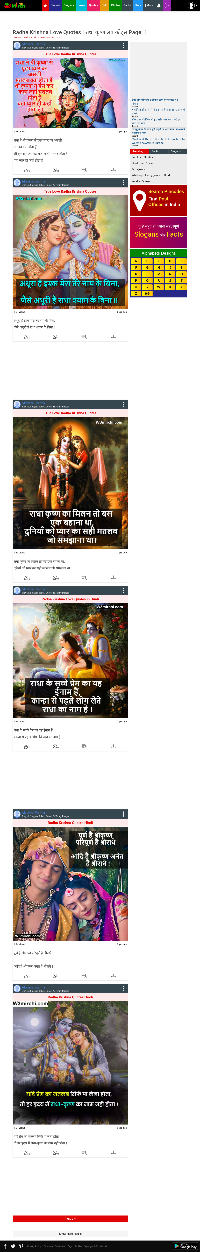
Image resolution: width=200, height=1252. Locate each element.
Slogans (176, 151)
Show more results (70, 1233)
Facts (155, 151)
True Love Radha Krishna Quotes (70, 191)
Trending (138, 151)
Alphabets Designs (159, 253)
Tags (70, 1246)
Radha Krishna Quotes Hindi (70, 823)
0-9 (147, 293)
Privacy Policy (34, 1246)
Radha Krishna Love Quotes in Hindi (70, 599)
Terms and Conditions (54, 1246)
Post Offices (158, 201)
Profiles (78, 1246)
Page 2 (70, 1218)
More (149, 5)
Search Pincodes (166, 191)
